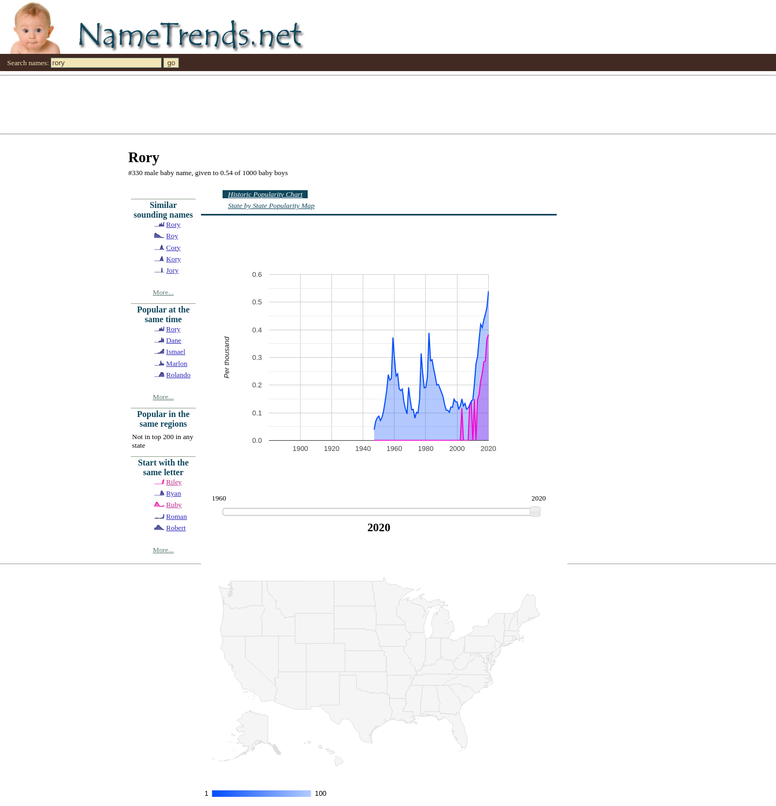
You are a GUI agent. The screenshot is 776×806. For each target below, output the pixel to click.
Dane (173, 340)
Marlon (176, 363)
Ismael (175, 352)
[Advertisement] (323, 104)
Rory (173, 224)
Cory (173, 248)
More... (163, 292)
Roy (172, 236)
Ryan (173, 493)
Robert (175, 528)
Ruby (174, 505)
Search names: (27, 63)
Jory (172, 270)
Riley (174, 482)
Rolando (178, 375)
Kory (173, 259)
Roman (176, 516)
